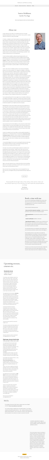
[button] (24, 454)
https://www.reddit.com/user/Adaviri (15, 405)
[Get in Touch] (24, 176)
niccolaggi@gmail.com (29, 203)
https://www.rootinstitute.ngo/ (8, 360)
